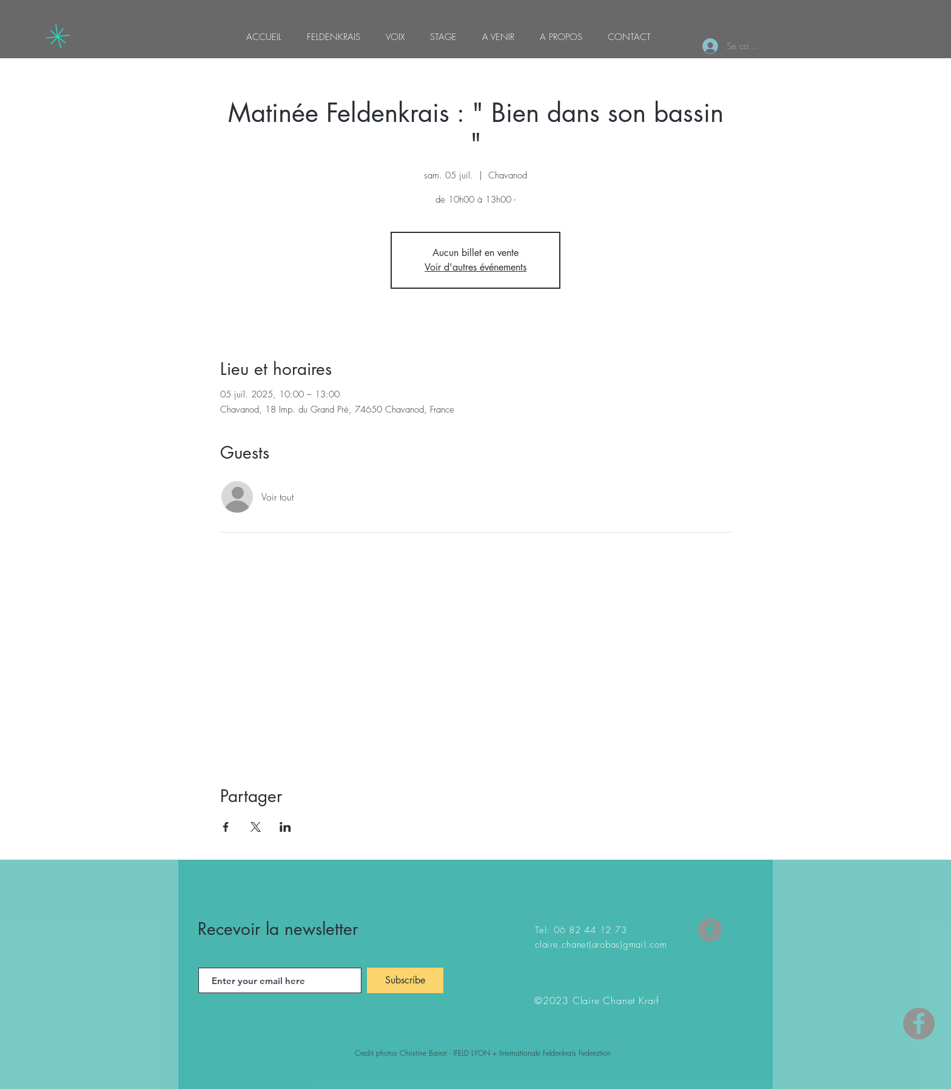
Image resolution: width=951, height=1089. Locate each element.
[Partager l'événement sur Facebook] (226, 827)
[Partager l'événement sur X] (255, 827)
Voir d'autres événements (475, 267)
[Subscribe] (405, 980)
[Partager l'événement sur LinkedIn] (285, 827)
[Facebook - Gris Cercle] (919, 1023)
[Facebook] (710, 930)
